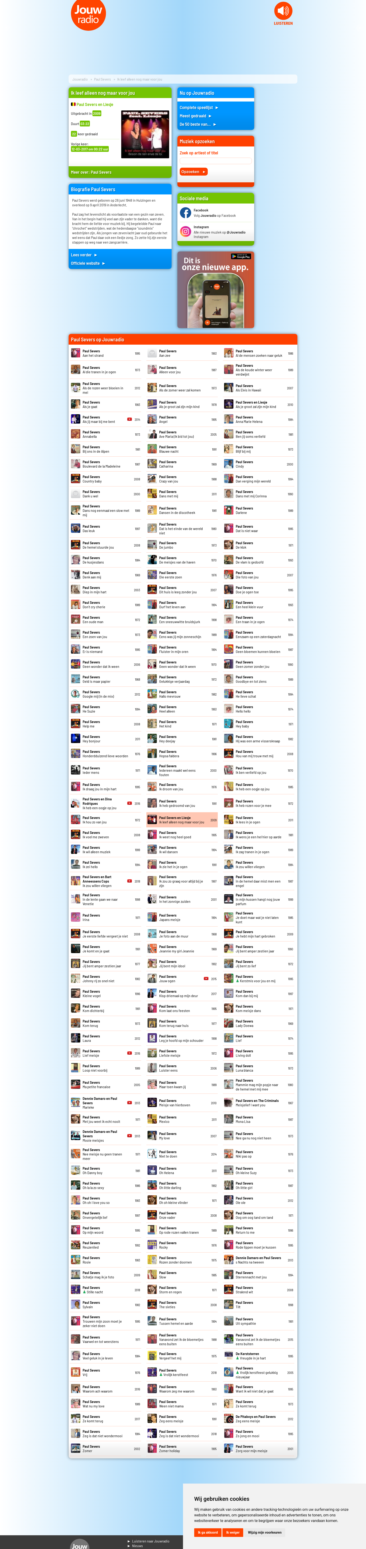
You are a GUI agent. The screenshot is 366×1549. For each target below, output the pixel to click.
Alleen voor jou (170, 369)
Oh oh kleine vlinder (173, 1200)
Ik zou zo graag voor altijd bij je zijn (181, 881)
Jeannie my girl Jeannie (176, 948)
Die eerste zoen (170, 574)
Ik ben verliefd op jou (251, 770)
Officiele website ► (88, 263)
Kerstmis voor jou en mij (255, 978)
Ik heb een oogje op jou (253, 786)
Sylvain (91, 1304)
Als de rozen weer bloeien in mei (103, 387)
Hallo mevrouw (169, 694)
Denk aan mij (92, 574)
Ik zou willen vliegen (250, 864)
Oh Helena (167, 1170)
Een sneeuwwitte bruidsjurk (179, 619)
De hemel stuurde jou (98, 544)
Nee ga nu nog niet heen (253, 1135)
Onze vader (167, 1215)
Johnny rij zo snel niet (98, 978)
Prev (6, 28)
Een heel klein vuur (249, 604)
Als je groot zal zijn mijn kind (179, 404)
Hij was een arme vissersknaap (258, 738)
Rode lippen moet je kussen (256, 1244)
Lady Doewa (244, 1023)
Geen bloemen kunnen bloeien (258, 649)
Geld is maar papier (96, 679)
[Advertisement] (278, 157)
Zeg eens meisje (171, 1418)
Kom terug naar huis (174, 1023)
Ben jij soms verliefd (250, 434)
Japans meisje (169, 917)
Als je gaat (91, 404)
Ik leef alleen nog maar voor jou (181, 819)
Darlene (244, 510)
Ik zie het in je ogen (173, 864)
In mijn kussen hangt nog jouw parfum (258, 899)
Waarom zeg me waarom (176, 1388)
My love (167, 1135)
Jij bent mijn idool (172, 963)
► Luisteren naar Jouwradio (148, 1541)
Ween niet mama (171, 1403)
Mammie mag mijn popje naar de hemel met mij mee (257, 1084)
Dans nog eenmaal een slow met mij (106, 510)
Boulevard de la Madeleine (101, 463)
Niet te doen (168, 1153)
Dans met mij (168, 493)
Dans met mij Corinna (251, 493)
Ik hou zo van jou (95, 819)
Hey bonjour (91, 738)
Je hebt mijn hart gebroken (255, 933)
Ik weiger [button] (232, 1532)
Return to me (245, 1230)
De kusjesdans (93, 559)
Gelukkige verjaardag (174, 679)
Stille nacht (93, 1289)
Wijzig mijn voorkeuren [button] (265, 1532)
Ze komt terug (246, 1403)
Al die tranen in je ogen (99, 369)
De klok (244, 544)
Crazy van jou (168, 478)
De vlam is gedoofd (250, 559)
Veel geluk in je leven (98, 1355)
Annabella (91, 434)
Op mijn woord (93, 1230)
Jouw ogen (167, 978)
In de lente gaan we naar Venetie (100, 899)
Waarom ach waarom (98, 1388)
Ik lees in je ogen (248, 819)
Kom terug (91, 1023)
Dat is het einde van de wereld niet (181, 528)
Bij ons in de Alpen (96, 449)
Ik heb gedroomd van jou (177, 803)
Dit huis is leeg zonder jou (178, 589)
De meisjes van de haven (177, 559)
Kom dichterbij (93, 1008)
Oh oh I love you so (96, 1200)
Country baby (92, 478)
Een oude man (93, 619)
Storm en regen (170, 1289)
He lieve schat (246, 694)
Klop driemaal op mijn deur (178, 993)
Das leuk (91, 528)
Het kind (167, 723)
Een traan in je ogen (250, 619)
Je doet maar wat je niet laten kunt (257, 917)
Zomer (91, 1448)
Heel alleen (167, 708)
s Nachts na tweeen (258, 1259)
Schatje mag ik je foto (98, 1274)
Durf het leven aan (172, 604)
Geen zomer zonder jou (252, 664)
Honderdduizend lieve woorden (105, 753)
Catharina (167, 463)
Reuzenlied (91, 1244)
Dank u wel (91, 493)
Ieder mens (91, 770)
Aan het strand (93, 353)
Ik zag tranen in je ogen (252, 849)
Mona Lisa (244, 1119)
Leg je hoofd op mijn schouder (181, 1038)
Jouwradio (80, 79)
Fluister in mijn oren (173, 649)
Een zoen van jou (95, 634)
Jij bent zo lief (246, 963)
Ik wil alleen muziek (96, 849)
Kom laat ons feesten (174, 1008)
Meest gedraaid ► (196, 115)
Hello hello (244, 708)
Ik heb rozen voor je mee (253, 803)
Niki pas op (244, 1153)
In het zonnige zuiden (174, 899)
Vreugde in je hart (251, 1355)
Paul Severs (102, 79)
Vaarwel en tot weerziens (101, 1339)
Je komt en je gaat (96, 948)
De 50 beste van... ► (198, 124)
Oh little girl (244, 1185)
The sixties (167, 1304)
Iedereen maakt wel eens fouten (177, 770)
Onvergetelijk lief (95, 1215)
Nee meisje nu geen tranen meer (102, 1154)
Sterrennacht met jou (251, 1274)
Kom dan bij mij (247, 993)
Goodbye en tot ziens (251, 679)
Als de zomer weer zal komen (180, 387)
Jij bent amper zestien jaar (255, 948)
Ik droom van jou (171, 786)
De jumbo (167, 544)
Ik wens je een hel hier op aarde (259, 834)
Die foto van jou (247, 574)
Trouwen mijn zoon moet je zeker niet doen (102, 1321)
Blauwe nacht (169, 449)
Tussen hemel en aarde (176, 1321)
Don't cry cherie (94, 604)
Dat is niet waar (247, 528)
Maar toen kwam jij (172, 1084)
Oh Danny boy (92, 1170)
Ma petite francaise (96, 1084)
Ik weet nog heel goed (175, 834)
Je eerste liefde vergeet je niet (105, 933)
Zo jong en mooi (247, 1433)
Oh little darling (170, 1185)
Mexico (167, 1119)
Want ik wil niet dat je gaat (255, 1388)
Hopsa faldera (169, 753)
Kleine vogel (92, 993)
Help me (91, 723)
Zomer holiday (169, 1448)
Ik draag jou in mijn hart (99, 786)
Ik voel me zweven (96, 834)
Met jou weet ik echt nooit (101, 1119)
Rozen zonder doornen (175, 1259)
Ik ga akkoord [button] (208, 1532)
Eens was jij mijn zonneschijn (180, 634)
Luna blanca (244, 1067)
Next (360, 28)
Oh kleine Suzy (246, 1170)
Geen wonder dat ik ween (101, 664)
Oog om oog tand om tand (254, 1215)
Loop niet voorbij (95, 1067)
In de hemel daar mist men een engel (258, 881)
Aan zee (167, 353)
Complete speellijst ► (199, 107)
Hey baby (244, 723)
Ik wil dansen (168, 849)
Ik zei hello (91, 864)
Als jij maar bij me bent (99, 419)
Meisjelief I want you (257, 1102)
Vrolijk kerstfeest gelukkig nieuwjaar (257, 1372)
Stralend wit (244, 1289)
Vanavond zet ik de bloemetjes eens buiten (181, 1339)
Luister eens (168, 1067)
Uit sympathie (246, 1321)
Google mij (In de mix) (98, 694)
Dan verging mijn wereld (253, 478)
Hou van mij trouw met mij (254, 753)
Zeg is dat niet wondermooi (103, 1433)
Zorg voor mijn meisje (251, 1448)
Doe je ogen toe (247, 589)
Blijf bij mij (244, 449)
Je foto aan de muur (173, 933)
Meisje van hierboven (174, 1102)
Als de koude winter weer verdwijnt (254, 369)
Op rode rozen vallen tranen (179, 1230)
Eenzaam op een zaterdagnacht (258, 634)
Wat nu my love (94, 1403)
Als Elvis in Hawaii (248, 387)
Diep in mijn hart (94, 589)
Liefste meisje (169, 1053)
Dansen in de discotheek (177, 510)
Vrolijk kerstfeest (173, 1372)
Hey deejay (167, 738)
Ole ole (244, 1200)
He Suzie (91, 708)
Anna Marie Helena (249, 419)
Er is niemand (92, 649)
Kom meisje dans (248, 1008)
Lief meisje (91, 1053)
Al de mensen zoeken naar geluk (259, 353)
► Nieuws (135, 1545)
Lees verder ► (84, 254)
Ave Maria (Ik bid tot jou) (176, 434)
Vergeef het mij (170, 1355)
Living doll (244, 1053)
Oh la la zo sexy (93, 1185)
